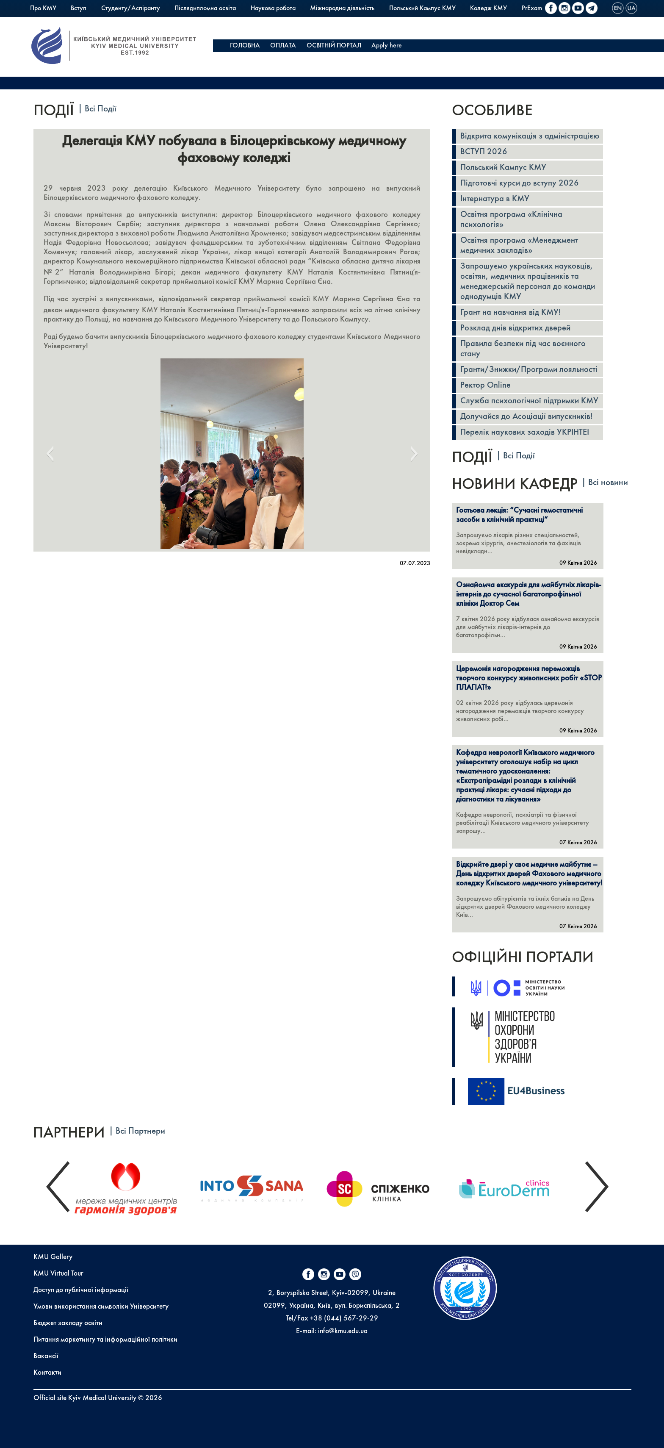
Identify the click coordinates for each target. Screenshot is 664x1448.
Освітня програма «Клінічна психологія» (511, 220)
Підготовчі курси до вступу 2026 (519, 183)
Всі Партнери (140, 1131)
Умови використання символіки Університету (101, 1306)
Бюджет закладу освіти (67, 1323)
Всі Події (100, 109)
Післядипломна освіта (205, 8)
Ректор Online (485, 385)
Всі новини (608, 482)
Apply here (386, 45)
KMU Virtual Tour (58, 1273)
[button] (50, 453)
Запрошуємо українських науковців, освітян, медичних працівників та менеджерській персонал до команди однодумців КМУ (527, 281)
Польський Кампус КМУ (422, 8)
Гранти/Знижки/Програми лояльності (529, 370)
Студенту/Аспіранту (130, 8)
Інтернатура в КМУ (494, 199)
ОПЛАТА (283, 45)
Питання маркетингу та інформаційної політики (105, 1339)
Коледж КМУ (488, 8)
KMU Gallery (52, 1257)
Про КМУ (43, 8)
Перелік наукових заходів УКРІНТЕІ (524, 432)
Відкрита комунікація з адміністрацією (529, 136)
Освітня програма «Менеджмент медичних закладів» (519, 245)
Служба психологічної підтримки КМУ (529, 401)
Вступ (78, 8)
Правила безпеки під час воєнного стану (523, 349)
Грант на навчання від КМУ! (510, 312)
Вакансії (45, 1356)
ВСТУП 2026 (483, 152)
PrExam (532, 8)
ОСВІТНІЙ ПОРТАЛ (334, 45)
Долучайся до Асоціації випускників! (526, 417)
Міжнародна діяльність (342, 8)
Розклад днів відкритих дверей (515, 328)
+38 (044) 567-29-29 (344, 1318)
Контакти (47, 1372)
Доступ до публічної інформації (80, 1290)
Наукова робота (273, 8)
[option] (135, 1186)
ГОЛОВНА (245, 45)
